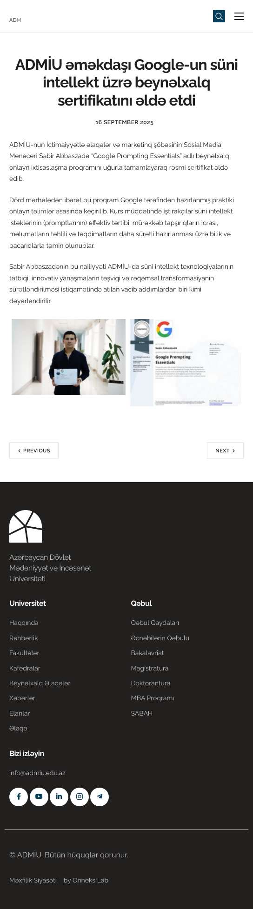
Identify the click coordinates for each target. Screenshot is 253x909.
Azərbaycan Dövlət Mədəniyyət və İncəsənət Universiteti (50, 568)
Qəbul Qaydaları (155, 623)
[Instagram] (79, 797)
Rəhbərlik (23, 638)
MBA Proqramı (152, 698)
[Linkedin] (59, 797)
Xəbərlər (22, 698)
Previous (36, 451)
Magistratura (150, 668)
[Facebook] (18, 797)
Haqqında (24, 623)
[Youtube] (39, 797)
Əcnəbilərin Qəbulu (160, 638)
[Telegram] (99, 797)
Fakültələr (24, 653)
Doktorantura (151, 683)
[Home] (37, 15)
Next (222, 451)
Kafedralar (24, 668)
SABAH (142, 713)
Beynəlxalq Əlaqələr (39, 683)
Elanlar (19, 713)
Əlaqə (18, 728)
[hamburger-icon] (239, 16)
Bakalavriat (147, 653)
